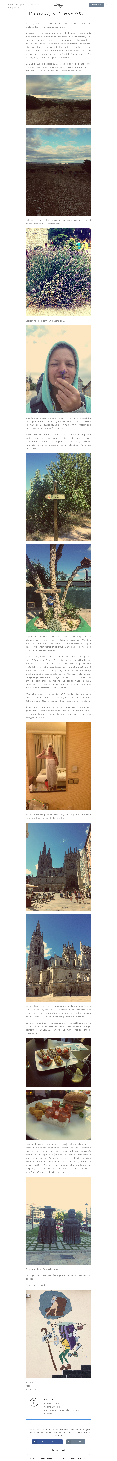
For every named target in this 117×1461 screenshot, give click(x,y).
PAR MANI (29, 5)
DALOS (37, 5)
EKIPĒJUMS (20, 5)
